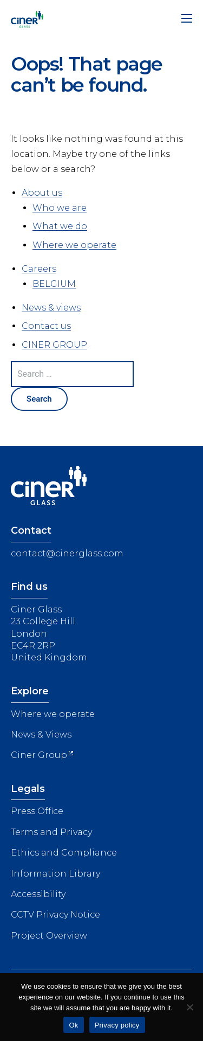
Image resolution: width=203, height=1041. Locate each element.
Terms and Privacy (51, 832)
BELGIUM (54, 284)
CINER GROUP (54, 345)
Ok (73, 1025)
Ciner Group (39, 755)
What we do (59, 226)
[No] (189, 1007)
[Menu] (187, 20)
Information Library (55, 873)
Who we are (59, 208)
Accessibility (38, 894)
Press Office (37, 811)
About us (42, 193)
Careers (39, 269)
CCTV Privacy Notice (55, 914)
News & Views (41, 734)
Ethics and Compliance (64, 852)
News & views (51, 307)
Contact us (46, 326)
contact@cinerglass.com (67, 553)
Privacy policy (117, 1025)
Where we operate (74, 245)
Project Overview (49, 935)
